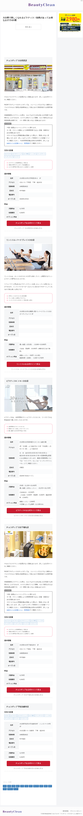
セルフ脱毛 (26, 153)
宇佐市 (26, 786)
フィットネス (33, 153)
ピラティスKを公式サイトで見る (28, 510)
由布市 (41, 786)
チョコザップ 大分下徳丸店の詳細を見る (28, 695)
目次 (26, 27)
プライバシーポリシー (75, 811)
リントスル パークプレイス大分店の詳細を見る (28, 369)
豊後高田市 (10, 788)
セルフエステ (8, 153)
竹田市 (4, 788)
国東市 (50, 786)
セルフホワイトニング (17, 153)
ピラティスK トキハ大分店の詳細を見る (28, 515)
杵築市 (45, 786)
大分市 (4, 786)
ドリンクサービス (39, 715)
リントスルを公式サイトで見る (28, 364)
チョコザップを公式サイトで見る (28, 223)
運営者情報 (65, 811)
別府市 (9, 786)
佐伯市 (17, 786)
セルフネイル (15, 620)
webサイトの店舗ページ (15, 143)
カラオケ (7, 715)
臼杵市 (30, 786)
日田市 (22, 786)
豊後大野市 (36, 786)
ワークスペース (33, 623)
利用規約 (27, 143)
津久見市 (16, 788)
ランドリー (16, 156)
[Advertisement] (28, 44)
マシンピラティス (41, 153)
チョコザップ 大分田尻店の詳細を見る (28, 228)
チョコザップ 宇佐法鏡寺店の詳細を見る (28, 768)
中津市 (13, 786)
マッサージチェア (9, 156)
